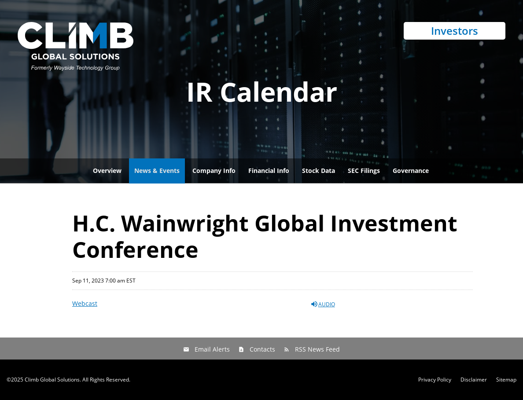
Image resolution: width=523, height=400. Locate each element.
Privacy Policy (434, 379)
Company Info (214, 170)
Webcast (84, 303)
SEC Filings (364, 170)
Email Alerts (212, 349)
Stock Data (318, 170)
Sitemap (506, 379)
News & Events (157, 170)
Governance (411, 170)
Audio (322, 304)
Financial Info (268, 170)
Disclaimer (473, 379)
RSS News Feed (317, 349)
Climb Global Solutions (52, 379)
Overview (107, 170)
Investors (454, 30)
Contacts (262, 349)
